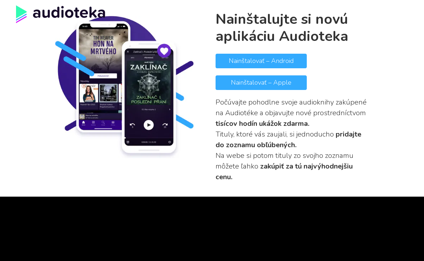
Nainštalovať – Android (261, 61)
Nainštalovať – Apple (261, 82)
